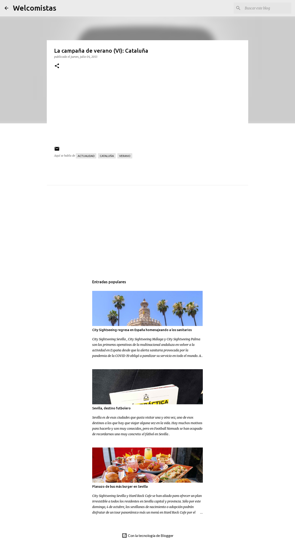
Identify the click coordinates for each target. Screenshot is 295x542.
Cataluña (107, 156)
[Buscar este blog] (267, 8)
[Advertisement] (156, 236)
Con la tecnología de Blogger (148, 535)
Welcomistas (34, 8)
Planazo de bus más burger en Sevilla (120, 486)
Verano (124, 156)
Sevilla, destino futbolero (111, 408)
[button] (57, 66)
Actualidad (86, 156)
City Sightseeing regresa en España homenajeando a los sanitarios (142, 330)
